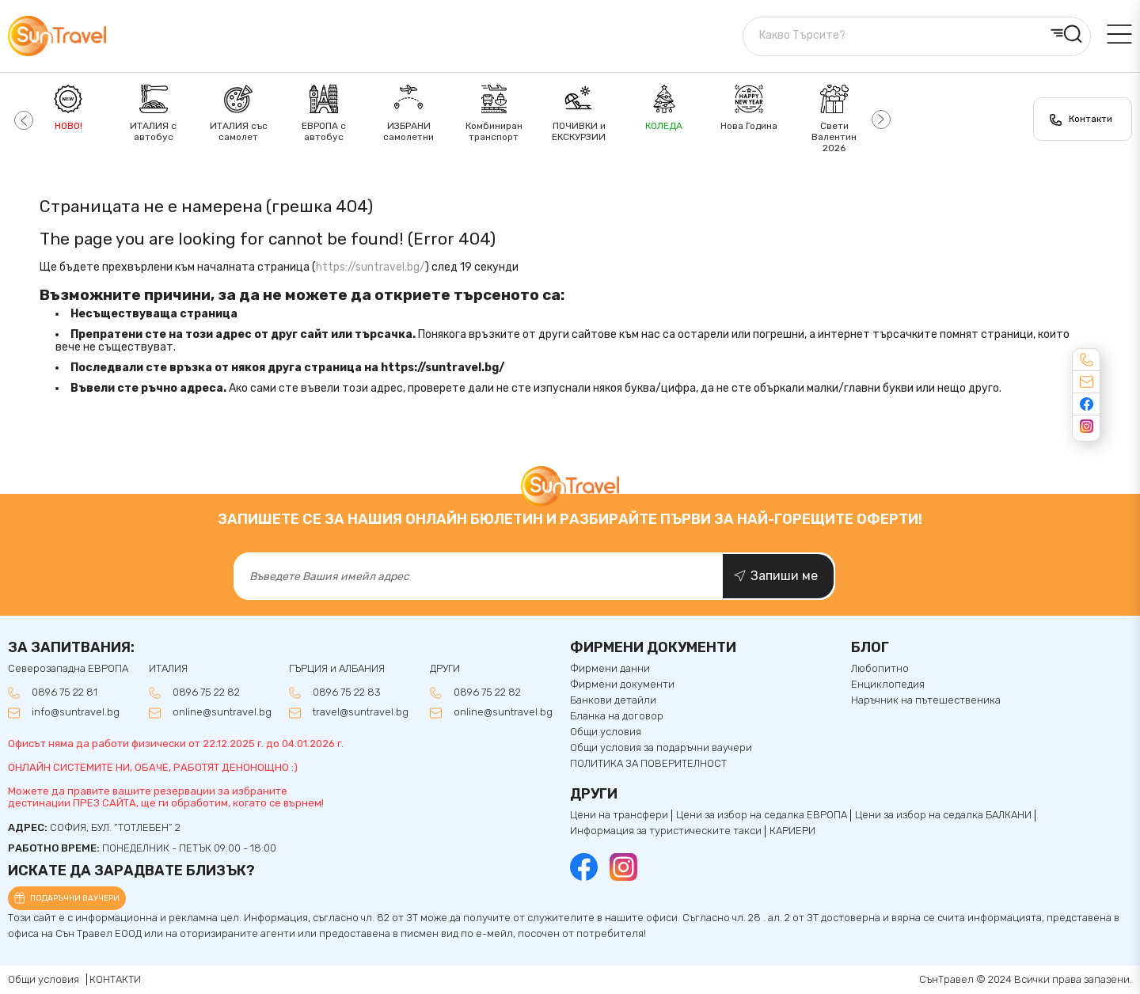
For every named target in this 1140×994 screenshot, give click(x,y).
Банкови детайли (613, 700)
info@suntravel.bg (76, 712)
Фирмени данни (610, 668)
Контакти (1090, 118)
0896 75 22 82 (206, 692)
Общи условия (605, 732)
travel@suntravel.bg (360, 712)
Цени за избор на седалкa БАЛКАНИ (943, 815)
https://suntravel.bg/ (370, 267)
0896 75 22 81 (64, 692)
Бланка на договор (616, 716)
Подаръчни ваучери (75, 898)
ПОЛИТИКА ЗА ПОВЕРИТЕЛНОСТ (648, 763)
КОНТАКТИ (115, 979)
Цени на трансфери (619, 815)
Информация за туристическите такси (666, 831)
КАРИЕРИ (792, 831)
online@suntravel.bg (222, 712)
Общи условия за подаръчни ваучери (661, 747)
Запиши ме (784, 575)
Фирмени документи (622, 684)
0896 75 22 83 (347, 692)
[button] (22, 119)
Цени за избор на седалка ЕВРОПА (761, 815)
